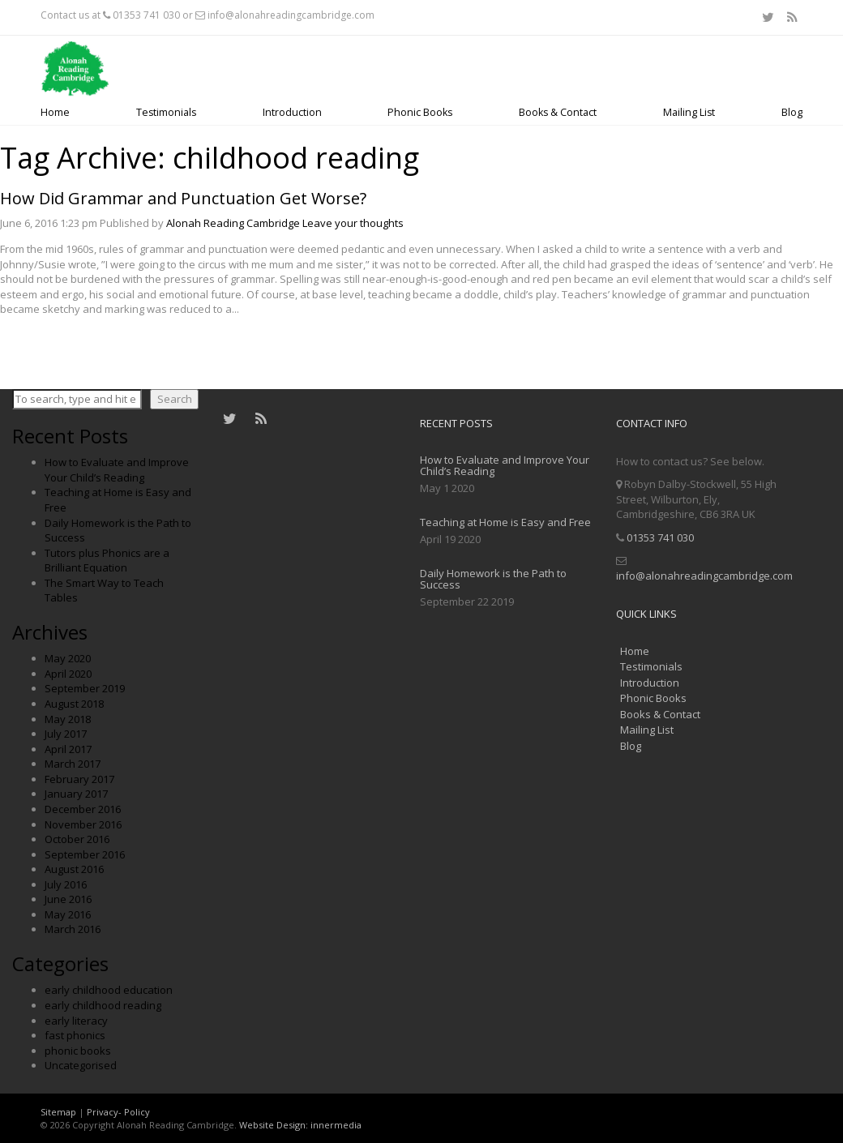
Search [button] (174, 399)
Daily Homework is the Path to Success (493, 579)
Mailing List (689, 112)
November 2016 (83, 824)
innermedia (336, 1125)
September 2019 (85, 688)
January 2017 (76, 793)
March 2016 (73, 929)
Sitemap (58, 1112)
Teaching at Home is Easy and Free (505, 522)
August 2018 (74, 703)
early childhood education (109, 989)
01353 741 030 (146, 15)
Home (55, 112)
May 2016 (68, 914)
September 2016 (85, 854)
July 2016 (66, 884)
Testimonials (166, 112)
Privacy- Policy (118, 1112)
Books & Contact (558, 112)
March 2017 (73, 763)
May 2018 (68, 719)
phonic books (78, 1050)
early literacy (76, 1020)
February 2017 (79, 779)
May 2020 (68, 658)
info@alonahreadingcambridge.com (291, 15)
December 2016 (83, 809)
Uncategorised (81, 1065)
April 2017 (68, 749)
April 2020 (68, 673)
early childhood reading (103, 1005)
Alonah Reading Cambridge (233, 223)
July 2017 (66, 733)
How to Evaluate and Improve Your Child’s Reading (117, 470)
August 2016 (74, 869)
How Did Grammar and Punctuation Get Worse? (183, 198)
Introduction (292, 112)
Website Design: (273, 1125)
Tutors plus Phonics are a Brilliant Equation (107, 561)
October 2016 (77, 839)
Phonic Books (419, 112)
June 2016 (68, 899)
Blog (791, 112)
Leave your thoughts (353, 223)
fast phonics (75, 1035)
